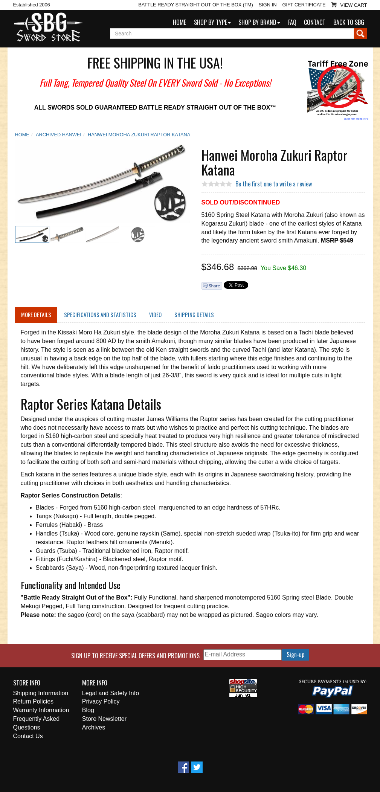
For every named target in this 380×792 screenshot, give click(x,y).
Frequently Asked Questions (36, 723)
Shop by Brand (259, 22)
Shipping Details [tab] (194, 315)
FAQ (292, 22)
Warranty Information (41, 710)
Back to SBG (348, 22)
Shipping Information (41, 693)
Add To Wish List (180, 149)
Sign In (268, 5)
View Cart (353, 5)
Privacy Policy (101, 701)
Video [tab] (155, 315)
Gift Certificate (303, 5)
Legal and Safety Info (110, 693)
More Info (94, 683)
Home (179, 22)
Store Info (26, 683)
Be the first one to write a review (273, 184)
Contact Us (28, 736)
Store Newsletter (104, 719)
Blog (88, 710)
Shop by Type (212, 22)
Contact (314, 22)
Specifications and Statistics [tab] (100, 315)
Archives (93, 727)
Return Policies (33, 701)
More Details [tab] (36, 315)
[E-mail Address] (242, 654)
